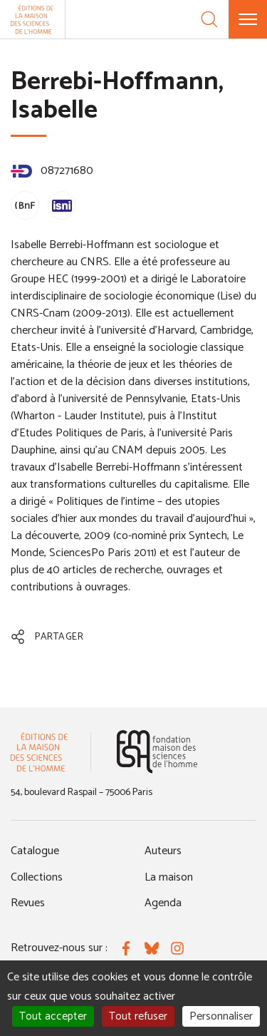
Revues (28, 903)
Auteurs (163, 851)
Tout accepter (53, 1016)
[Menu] (248, 19)
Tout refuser (138, 1016)
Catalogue (35, 851)
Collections (37, 877)
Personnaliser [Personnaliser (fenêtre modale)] (221, 1016)
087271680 (52, 170)
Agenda (163, 903)
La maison (169, 877)
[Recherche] (209, 19)
